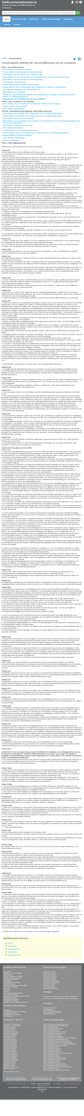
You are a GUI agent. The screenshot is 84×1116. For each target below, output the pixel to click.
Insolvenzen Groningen (50, 978)
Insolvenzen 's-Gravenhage (12, 1024)
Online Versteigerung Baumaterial (53, 1029)
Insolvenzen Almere (9, 1030)
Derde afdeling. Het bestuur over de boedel (18, 118)
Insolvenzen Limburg (49, 979)
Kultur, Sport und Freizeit (11, 994)
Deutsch (16, 24)
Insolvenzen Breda (9, 1038)
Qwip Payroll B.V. (13, 952)
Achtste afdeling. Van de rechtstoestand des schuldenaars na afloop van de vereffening (34, 87)
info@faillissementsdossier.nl (17, 1084)
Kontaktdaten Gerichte (10, 1013)
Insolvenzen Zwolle (9, 1068)
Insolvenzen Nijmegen (10, 1058)
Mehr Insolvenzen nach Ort (12, 1071)
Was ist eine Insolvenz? (50, 1008)
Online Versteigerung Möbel (51, 1055)
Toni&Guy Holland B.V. (14, 949)
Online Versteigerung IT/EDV (51, 1047)
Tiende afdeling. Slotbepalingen (13, 138)
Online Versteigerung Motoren (51, 1056)
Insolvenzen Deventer (10, 1039)
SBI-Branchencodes (49, 1014)
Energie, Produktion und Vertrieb (13, 976)
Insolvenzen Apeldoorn (10, 1035)
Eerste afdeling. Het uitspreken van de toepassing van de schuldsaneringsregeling (32, 113)
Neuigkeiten (68, 19)
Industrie (6, 991)
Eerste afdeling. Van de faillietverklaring (16, 69)
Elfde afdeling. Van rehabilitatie (13, 92)
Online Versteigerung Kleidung (52, 1048)
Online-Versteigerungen (51, 19)
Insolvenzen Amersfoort (11, 1032)
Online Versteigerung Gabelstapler (53, 1036)
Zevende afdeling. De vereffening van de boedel (19, 130)
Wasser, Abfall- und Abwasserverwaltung (15, 1002)
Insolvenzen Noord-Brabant (51, 981)
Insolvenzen (34, 19)
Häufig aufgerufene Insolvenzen (52, 1012)
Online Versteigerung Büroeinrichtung (54, 1033)
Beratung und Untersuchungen (13, 973)
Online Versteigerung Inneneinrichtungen (55, 1045)
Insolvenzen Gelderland (50, 976)
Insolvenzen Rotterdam (10, 1061)
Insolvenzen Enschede (10, 1045)
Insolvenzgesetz (47, 1009)
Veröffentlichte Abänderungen (51, 1011)
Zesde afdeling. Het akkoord (12, 128)
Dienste (7, 24)
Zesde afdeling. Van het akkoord (14, 82)
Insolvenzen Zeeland (49, 987)
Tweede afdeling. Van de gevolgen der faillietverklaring (22, 72)
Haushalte (7, 988)
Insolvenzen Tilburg (9, 1062)
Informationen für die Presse (12, 1014)
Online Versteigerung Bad (50, 1027)
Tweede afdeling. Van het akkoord (14, 106)
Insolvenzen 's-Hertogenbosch (12, 1026)
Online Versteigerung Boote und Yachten (55, 1032)
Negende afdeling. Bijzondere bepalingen (17, 135)
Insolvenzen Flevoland (49, 973)
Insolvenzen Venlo (9, 1065)
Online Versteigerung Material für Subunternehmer (57, 1053)
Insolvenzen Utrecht (49, 985)
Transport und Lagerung (11, 1001)
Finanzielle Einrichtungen (11, 979)
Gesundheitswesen (9, 984)
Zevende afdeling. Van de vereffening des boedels (20, 84)
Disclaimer (57, 1084)
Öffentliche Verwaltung (10, 997)
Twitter (18, 1079)
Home (6, 19)
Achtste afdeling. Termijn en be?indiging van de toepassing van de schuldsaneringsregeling (35, 133)
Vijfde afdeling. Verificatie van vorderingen (17, 125)
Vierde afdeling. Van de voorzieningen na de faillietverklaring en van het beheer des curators (35, 77)
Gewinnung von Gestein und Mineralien (15, 985)
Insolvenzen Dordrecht (10, 1041)
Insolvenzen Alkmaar (10, 1027)
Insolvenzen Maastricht (10, 1056)
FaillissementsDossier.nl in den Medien (15, 1011)
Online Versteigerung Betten (51, 1030)
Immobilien (7, 990)
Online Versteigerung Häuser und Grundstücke (56, 1041)
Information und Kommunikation (13, 993)
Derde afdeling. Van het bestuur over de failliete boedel (22, 74)
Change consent (43, 1085)
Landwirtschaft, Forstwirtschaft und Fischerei (17, 996)
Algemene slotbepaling (10, 140)
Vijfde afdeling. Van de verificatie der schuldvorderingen (22, 79)
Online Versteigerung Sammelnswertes (54, 1059)
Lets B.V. (10, 943)
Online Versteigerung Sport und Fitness (54, 1064)
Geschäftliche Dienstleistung (12, 982)
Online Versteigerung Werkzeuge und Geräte (56, 1070)
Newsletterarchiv (9, 1016)
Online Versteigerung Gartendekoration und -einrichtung (59, 1038)
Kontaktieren (7, 1010)
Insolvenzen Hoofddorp (10, 1055)
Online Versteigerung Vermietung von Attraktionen (57, 1067)
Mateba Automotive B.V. (15, 955)
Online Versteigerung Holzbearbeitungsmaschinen (57, 1042)
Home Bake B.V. (13, 946)
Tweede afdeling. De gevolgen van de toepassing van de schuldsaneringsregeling (32, 116)
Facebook (44, 1079)
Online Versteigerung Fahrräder (52, 1035)
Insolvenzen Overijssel (49, 984)
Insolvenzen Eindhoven (10, 1042)
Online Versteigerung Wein (51, 1068)
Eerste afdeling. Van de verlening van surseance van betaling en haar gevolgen (31, 104)
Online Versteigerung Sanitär (51, 1061)
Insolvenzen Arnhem (10, 1036)
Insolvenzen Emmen (10, 1044)
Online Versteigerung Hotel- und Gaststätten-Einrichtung (59, 1044)
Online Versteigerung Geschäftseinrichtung (55, 1039)
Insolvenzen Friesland (49, 975)
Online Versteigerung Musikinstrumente (54, 1058)
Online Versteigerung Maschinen (52, 1051)
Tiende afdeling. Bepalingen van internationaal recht (21, 89)
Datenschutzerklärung (72, 1084)
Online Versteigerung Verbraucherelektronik (55, 1065)
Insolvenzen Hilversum (10, 1053)
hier (67, 996)
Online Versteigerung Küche (51, 1050)
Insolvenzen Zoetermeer (11, 1067)
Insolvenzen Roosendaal (11, 1059)
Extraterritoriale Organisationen (13, 978)
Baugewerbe (7, 972)
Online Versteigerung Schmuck (52, 1062)
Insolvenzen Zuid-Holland (50, 988)
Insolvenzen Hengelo (10, 1051)
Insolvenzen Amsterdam (11, 1033)
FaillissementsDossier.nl (19, 2)
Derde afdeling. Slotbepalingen (13, 109)
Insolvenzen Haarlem (10, 1048)
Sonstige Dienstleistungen (11, 999)
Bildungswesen (8, 975)
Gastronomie (7, 981)
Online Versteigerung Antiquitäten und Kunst (56, 1024)
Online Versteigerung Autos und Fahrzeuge (55, 1026)
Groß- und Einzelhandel (11, 987)
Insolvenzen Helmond (10, 1050)
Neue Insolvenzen (19, 19)
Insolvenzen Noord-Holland (51, 982)
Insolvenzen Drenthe (49, 972)
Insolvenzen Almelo (9, 1029)
